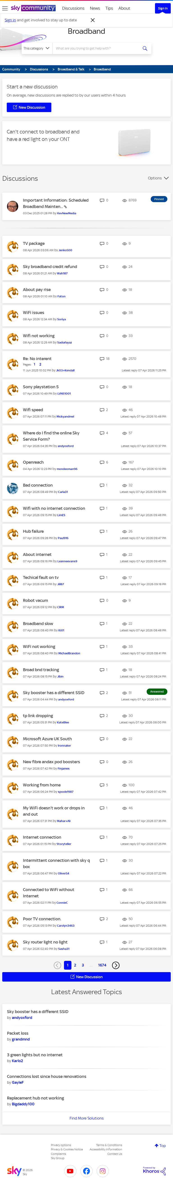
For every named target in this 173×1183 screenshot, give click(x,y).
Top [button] (162, 1145)
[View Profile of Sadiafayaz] (64, 342)
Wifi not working (39, 335)
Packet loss (17, 1033)
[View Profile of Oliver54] (63, 873)
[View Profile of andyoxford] (66, 446)
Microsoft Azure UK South (47, 738)
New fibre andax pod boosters (51, 761)
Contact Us (114, 1154)
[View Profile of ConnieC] (62, 902)
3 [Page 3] (83, 965)
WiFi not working (39, 646)
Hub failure (33, 531)
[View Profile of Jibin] (60, 676)
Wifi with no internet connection (54, 508)
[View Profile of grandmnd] (21, 1039)
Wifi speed (33, 409)
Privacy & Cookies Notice (67, 1149)
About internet (37, 554)
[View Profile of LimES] (61, 515)
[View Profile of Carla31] (63, 492)
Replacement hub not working (35, 1098)
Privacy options (61, 1145)
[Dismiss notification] (92, 20)
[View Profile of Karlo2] (17, 1061)
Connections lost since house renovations (46, 1076)
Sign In (163, 8)
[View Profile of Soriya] (61, 319)
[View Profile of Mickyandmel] (65, 416)
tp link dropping (38, 715)
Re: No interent (37, 358)
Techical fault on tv (41, 577)
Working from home (42, 785)
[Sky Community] (33, 8)
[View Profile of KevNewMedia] (66, 213)
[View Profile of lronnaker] (64, 745)
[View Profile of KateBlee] (63, 722)
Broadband (86, 31)
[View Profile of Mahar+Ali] (64, 821)
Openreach (33, 462)
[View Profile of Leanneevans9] (67, 561)
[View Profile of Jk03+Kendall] (65, 370)
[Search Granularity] (37, 48)
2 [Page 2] (75, 965)
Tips (109, 8)
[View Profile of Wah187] (62, 273)
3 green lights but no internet (35, 1054)
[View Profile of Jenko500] (65, 250)
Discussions (73, 8)
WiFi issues (33, 312)
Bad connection (38, 485)
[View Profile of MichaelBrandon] (69, 653)
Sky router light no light (45, 942)
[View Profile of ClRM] (60, 607)
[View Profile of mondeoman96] (67, 469)
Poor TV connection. (42, 918)
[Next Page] (115, 965)
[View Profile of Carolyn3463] (66, 925)
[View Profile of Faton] (61, 296)
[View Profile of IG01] (61, 630)
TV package (34, 243)
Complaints (58, 1154)
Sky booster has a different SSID (53, 692)
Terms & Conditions (109, 1145)
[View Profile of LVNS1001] (64, 393)
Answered (157, 691)
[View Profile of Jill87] (60, 584)
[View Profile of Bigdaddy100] (23, 1104)
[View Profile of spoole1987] (65, 791)
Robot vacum (35, 600)
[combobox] (96, 48)
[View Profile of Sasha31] (63, 948)
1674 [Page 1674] (102, 965)
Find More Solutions (87, 1118)
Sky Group (57, 1158)
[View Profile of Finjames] (64, 768)
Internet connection (42, 837)
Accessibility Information (106, 1149)
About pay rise (37, 289)
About (124, 8)
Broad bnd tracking (41, 669)
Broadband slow (38, 623)
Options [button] (155, 178)
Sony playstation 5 (41, 386)
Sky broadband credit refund (50, 266)
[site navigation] (5, 8)
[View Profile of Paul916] (63, 538)
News (95, 8)
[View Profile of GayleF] (18, 1082)
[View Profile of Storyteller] (64, 844)
